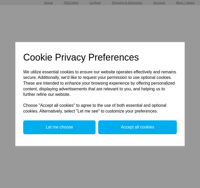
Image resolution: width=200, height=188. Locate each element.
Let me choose (59, 127)
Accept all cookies (137, 127)
